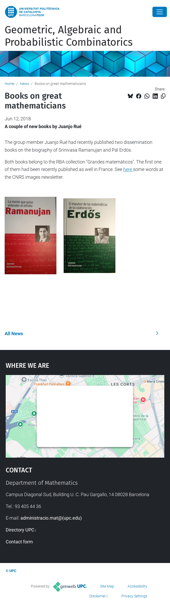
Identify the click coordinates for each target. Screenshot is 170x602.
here (128, 169)
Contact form (19, 541)
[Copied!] (163, 96)
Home (9, 84)
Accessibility (137, 586)
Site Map (107, 586)
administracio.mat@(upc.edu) (51, 518)
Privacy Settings (134, 596)
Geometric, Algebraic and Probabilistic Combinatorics (69, 36)
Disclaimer (97, 596)
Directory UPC (20, 530)
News (24, 84)
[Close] (159, 12)
